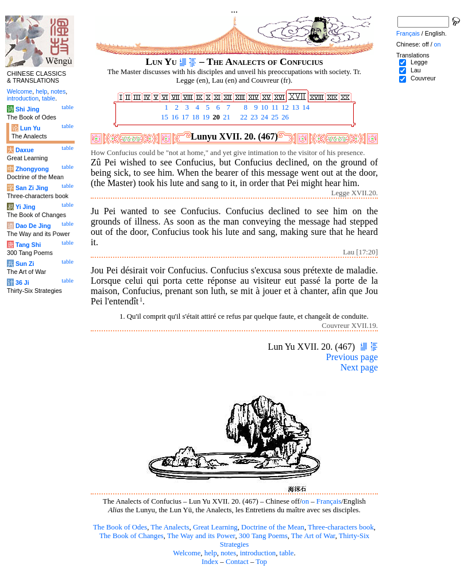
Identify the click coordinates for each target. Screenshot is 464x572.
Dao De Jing (33, 225)
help (210, 553)
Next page (359, 367)
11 (274, 107)
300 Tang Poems (263, 536)
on (305, 501)
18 (194, 117)
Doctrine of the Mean (272, 527)
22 (243, 117)
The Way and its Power (201, 536)
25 (274, 117)
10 (263, 107)
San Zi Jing (32, 187)
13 (294, 107)
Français (328, 501)
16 (174, 117)
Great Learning (215, 527)
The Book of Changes (131, 536)
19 (205, 117)
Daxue (25, 149)
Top (261, 562)
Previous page (352, 357)
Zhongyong (32, 168)
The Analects (169, 527)
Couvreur (423, 78)
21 (225, 117)
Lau (416, 70)
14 (305, 107)
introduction (258, 553)
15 (163, 117)
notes (228, 553)
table (287, 553)
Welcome (186, 553)
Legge (419, 62)
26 (284, 117)
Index (210, 562)
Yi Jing (26, 206)
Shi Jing (27, 109)
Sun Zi (25, 263)
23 (253, 117)
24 (263, 117)
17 (184, 117)
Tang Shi (28, 244)
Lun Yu (30, 128)
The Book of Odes (120, 527)
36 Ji (22, 282)
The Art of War (313, 536)
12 (284, 107)
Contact (237, 562)
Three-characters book (341, 527)
